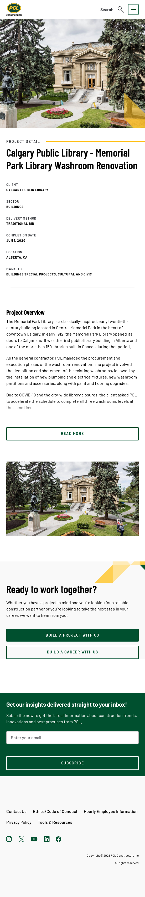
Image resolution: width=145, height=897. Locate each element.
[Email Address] (72, 737)
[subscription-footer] (72, 763)
